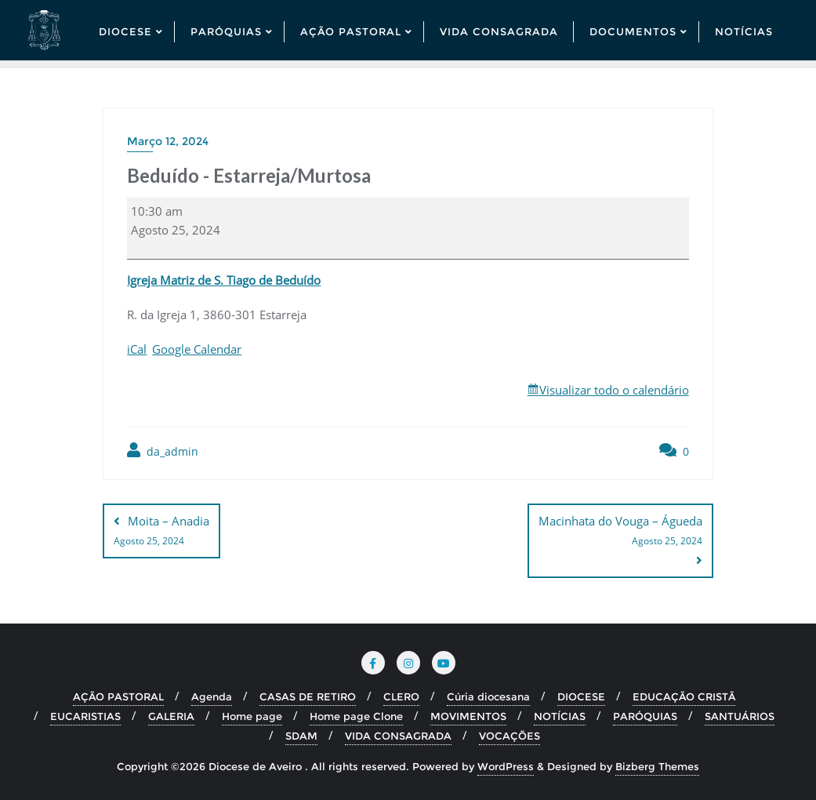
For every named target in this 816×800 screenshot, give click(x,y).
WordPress (505, 766)
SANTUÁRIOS (739, 716)
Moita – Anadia (161, 532)
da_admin (162, 450)
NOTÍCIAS (560, 716)
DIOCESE (581, 696)
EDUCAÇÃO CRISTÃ (684, 696)
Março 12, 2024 (168, 141)
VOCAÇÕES (509, 735)
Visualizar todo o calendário (614, 390)
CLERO (401, 696)
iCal (137, 349)
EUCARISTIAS (85, 716)
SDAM (301, 735)
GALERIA (171, 716)
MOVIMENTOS (468, 716)
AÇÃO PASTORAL (118, 696)
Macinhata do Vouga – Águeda (620, 532)
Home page (252, 716)
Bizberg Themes (657, 766)
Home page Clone (356, 716)
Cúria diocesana (488, 696)
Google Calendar (196, 349)
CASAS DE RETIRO (307, 696)
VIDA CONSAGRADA (398, 735)
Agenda (211, 696)
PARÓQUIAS (645, 716)
